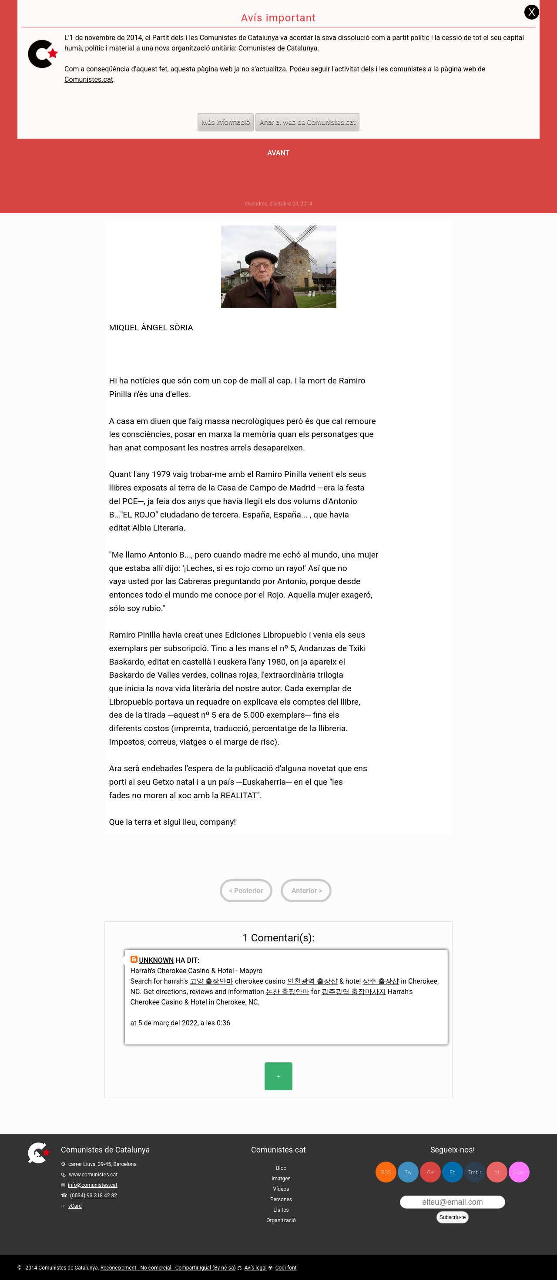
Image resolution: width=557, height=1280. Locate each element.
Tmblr (474, 1172)
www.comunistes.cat (93, 1175)
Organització (280, 1220)
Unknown (156, 960)
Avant (278, 153)
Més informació (225, 105)
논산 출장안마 (287, 992)
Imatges (281, 1179)
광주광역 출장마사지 (354, 992)
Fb (452, 1172)
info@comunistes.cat (92, 1185)
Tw (408, 1172)
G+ (430, 1172)
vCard (75, 1206)
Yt (497, 1172)
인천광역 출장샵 (312, 981)
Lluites (281, 1210)
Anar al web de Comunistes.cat (307, 105)
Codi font (286, 1268)
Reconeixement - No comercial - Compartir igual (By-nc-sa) (168, 1268)
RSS (386, 1172)
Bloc (281, 1168)
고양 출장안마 (211, 981)
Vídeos (281, 1189)
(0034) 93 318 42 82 (93, 1196)
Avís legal (256, 1268)
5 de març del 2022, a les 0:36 (184, 1023)
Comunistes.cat (88, 63)
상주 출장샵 (380, 981)
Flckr (518, 1172)
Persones (281, 1199)
